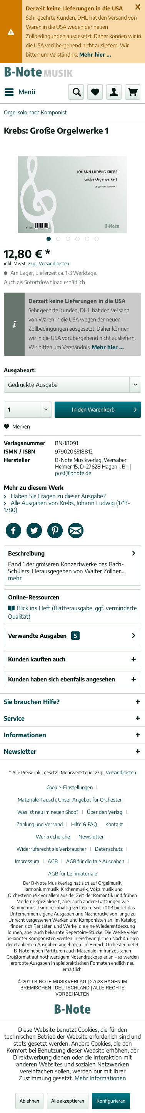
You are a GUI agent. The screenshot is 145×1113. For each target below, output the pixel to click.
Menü (20, 91)
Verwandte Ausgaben (44, 635)
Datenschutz (109, 849)
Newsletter (91, 836)
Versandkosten (121, 772)
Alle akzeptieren (67, 1101)
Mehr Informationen (100, 1078)
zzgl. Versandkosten (48, 263)
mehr (15, 577)
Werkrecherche (53, 836)
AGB (53, 861)
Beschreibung (26, 553)
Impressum (27, 861)
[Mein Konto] (114, 92)
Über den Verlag (104, 812)
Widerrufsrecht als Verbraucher (52, 849)
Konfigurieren (111, 1101)
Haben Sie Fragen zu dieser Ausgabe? (55, 495)
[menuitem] (19, 92)
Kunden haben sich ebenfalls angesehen (61, 679)
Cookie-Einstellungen (70, 787)
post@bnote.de (73, 473)
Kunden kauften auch (36, 659)
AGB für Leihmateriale (72, 873)
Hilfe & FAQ (84, 824)
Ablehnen (29, 1101)
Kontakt (114, 824)
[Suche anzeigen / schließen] (76, 92)
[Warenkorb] (132, 92)
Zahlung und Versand (40, 824)
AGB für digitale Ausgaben (95, 861)
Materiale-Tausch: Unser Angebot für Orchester (70, 800)
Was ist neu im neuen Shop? (47, 812)
